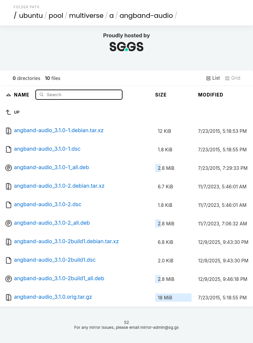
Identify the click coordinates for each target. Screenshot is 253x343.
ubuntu (31, 15)
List (213, 78)
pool (56, 15)
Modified (211, 94)
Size (161, 94)
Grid (232, 78)
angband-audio (146, 15)
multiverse (86, 15)
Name (22, 94)
